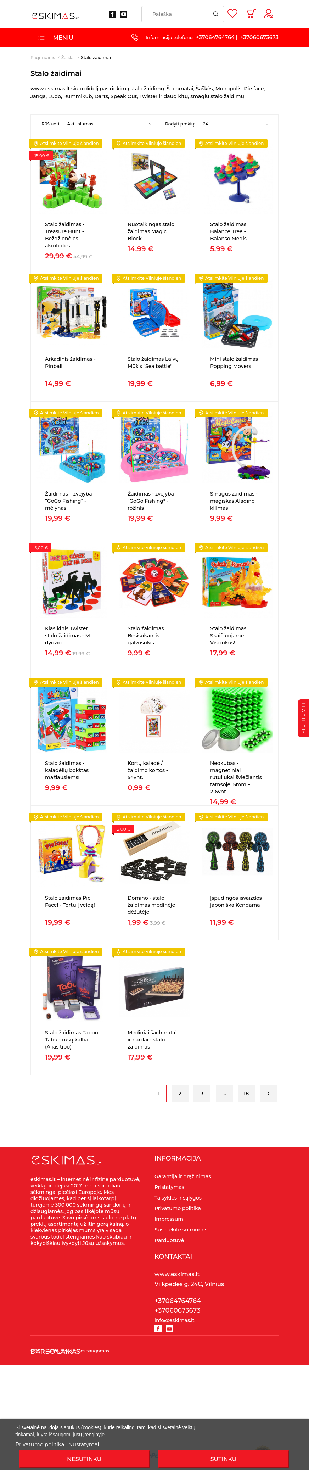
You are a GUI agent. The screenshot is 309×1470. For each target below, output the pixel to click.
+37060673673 (259, 37)
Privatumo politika (40, 1444)
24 (205, 124)
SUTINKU (223, 1459)
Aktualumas (80, 124)
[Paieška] (182, 14)
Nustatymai (83, 1444)
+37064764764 (215, 37)
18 (246, 1093)
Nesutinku (84, 1459)
